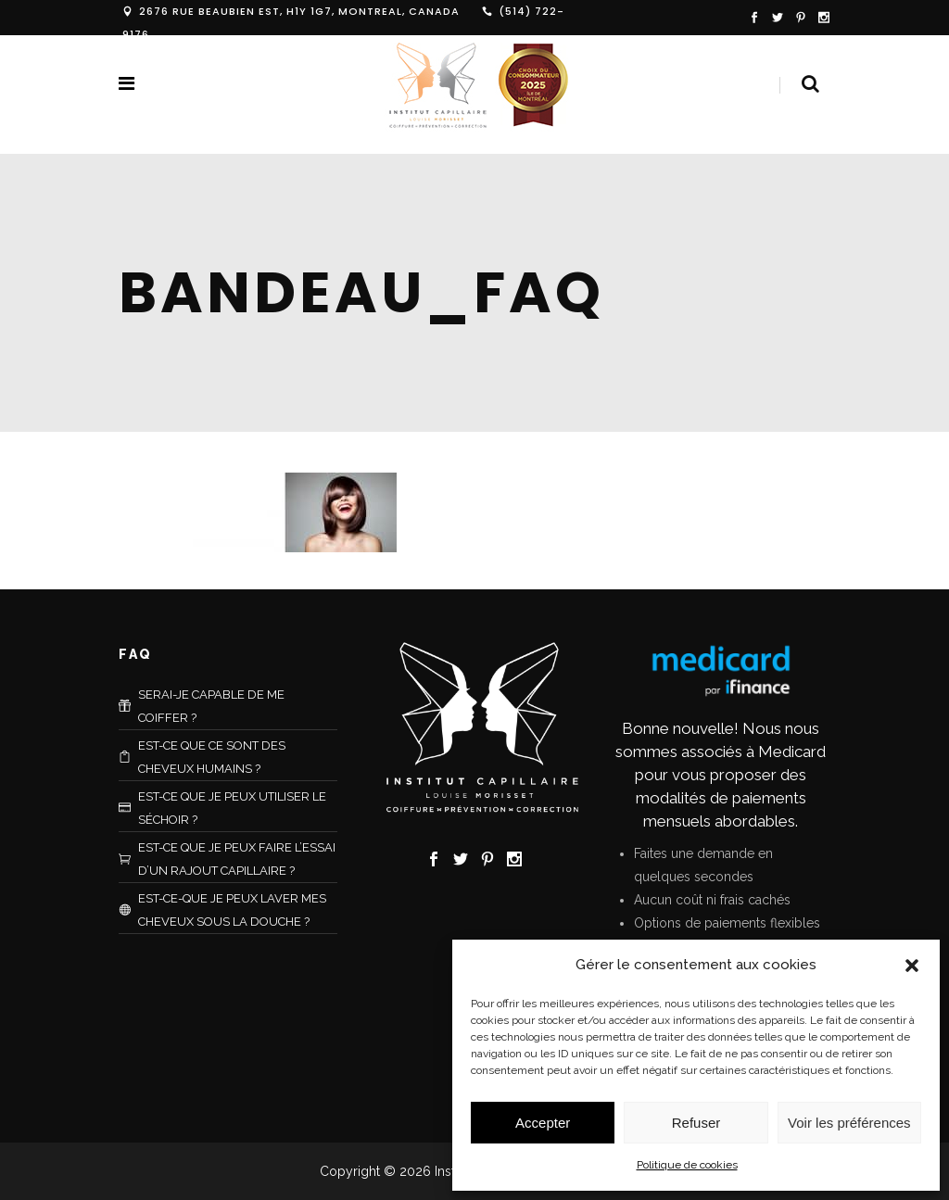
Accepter (542, 1123)
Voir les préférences (849, 1123)
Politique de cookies (687, 1164)
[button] (912, 965)
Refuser (696, 1123)
